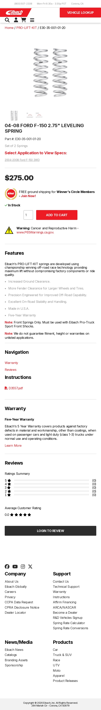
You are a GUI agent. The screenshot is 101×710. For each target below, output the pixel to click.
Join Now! (28, 196)
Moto (56, 670)
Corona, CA (77, 3)
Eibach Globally (16, 586)
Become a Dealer (65, 612)
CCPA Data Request (19, 602)
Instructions (61, 597)
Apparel (58, 675)
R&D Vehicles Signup (67, 617)
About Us (11, 581)
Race (56, 660)
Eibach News (14, 649)
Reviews (10, 370)
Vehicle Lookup (80, 13)
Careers (10, 591)
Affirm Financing (64, 602)
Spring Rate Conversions (70, 628)
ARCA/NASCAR (64, 607)
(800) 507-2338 (23, 3)
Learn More (13, 445)
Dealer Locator (15, 612)
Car (55, 649)
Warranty (11, 363)
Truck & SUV (62, 655)
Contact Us (61, 581)
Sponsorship (14, 665)
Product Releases (65, 680)
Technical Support (66, 586)
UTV (56, 665)
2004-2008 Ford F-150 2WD (22, 160)
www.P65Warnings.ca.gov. (35, 232)
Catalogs (11, 655)
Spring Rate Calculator (69, 623)
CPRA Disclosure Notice (22, 607)
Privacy (10, 597)
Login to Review (50, 531)
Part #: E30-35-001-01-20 (23, 139)
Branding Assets (16, 660)
